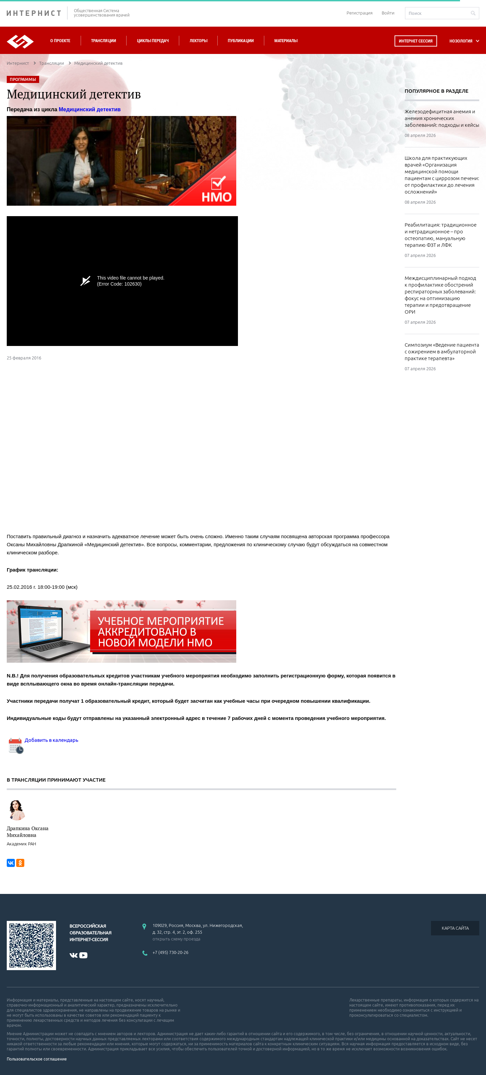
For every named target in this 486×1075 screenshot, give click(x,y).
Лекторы (198, 40)
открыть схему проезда (176, 938)
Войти (388, 12)
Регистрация (360, 12)
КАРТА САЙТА (455, 928)
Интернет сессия (416, 40)
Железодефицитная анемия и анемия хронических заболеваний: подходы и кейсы (442, 118)
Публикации (241, 40)
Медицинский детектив (90, 109)
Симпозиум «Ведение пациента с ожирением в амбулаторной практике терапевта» (442, 351)
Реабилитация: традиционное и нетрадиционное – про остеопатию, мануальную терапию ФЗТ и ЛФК (441, 235)
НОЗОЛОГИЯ (461, 40)
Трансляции (103, 40)
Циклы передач (153, 40)
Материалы (285, 40)
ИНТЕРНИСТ (37, 13)
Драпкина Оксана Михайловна (28, 831)
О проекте (60, 40)
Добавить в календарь (42, 740)
